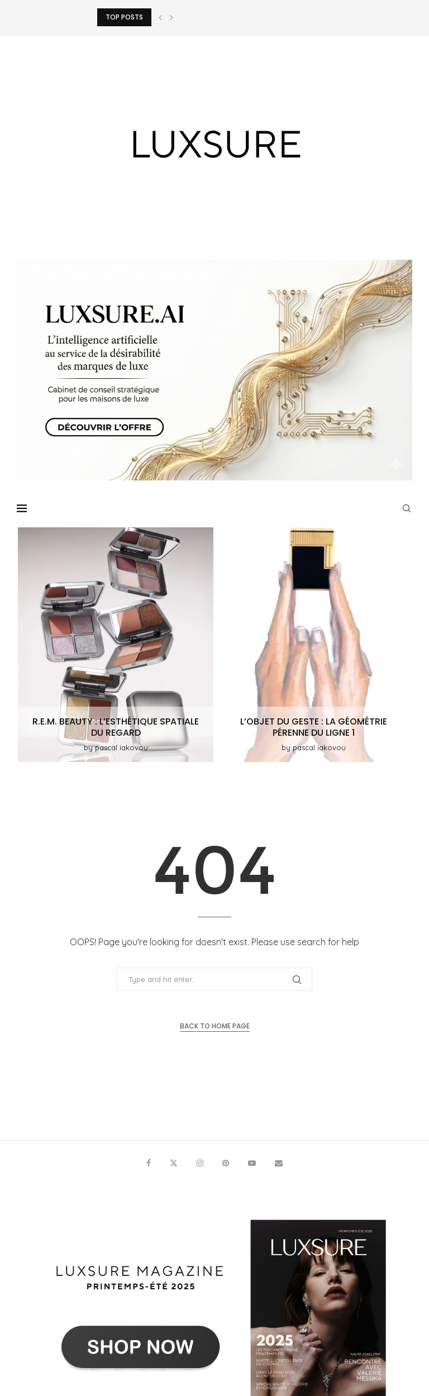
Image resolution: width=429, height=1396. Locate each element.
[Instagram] (200, 1163)
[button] (160, 17)
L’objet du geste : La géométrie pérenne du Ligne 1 (313, 727)
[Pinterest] (225, 1163)
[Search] (406, 508)
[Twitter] (174, 1163)
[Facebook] (148, 1163)
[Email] (279, 1163)
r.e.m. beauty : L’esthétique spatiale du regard (115, 727)
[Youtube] (252, 1163)
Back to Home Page (215, 1026)
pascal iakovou (121, 747)
